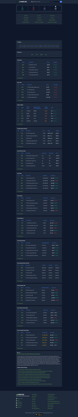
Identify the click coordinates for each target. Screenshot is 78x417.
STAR (22, 94)
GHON (32, 54)
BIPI (21, 203)
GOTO (22, 245)
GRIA (22, 87)
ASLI (23, 72)
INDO (37, 54)
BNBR (22, 205)
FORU (22, 133)
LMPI (22, 115)
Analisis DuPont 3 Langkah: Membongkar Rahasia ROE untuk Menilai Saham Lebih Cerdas (34, 374)
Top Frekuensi (39, 20)
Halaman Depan (20, 398)
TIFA (22, 113)
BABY (23, 64)
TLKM (22, 320)
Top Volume (26, 20)
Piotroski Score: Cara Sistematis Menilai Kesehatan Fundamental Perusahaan (32, 380)
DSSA (22, 188)
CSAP (22, 345)
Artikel (18, 400)
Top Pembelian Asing (35, 408)
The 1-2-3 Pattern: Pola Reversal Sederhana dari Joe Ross (29, 382)
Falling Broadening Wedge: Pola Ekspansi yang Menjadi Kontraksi (30, 379)
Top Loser (39, 15)
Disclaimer (19, 407)
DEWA (22, 295)
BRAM (22, 118)
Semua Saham (50, 408)
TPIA (22, 180)
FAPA (22, 138)
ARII (22, 110)
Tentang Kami (19, 402)
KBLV (23, 67)
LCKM (23, 74)
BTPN (22, 143)
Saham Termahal (50, 405)
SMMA (41, 54)
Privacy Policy (19, 405)
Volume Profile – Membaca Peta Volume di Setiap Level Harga (30, 369)
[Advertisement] (39, 32)
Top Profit (39, 17)
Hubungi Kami (19, 403)
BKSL (22, 272)
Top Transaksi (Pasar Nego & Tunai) (54, 403)
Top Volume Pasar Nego (39, 22)
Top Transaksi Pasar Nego (52, 22)
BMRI (22, 185)
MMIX (22, 155)
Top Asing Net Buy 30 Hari (52, 397)
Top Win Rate (26, 17)
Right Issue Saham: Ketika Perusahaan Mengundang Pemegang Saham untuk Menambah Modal (35, 384)
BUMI (22, 200)
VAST (22, 121)
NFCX (22, 92)
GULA (22, 163)
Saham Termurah (50, 406)
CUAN (22, 228)
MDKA (22, 275)
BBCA (22, 178)
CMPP (22, 315)
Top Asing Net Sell (26, 22)
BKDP (22, 160)
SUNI (46, 54)
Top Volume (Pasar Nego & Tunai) (53, 401)
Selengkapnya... (20, 78)
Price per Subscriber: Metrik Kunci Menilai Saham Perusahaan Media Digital (32, 372)
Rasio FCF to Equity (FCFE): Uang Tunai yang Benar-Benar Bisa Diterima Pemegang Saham (34, 377)
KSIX (22, 135)
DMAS (22, 270)
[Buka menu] (17, 2)
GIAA (22, 250)
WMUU (22, 317)
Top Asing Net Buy (52, 20)
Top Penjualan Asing (51, 394)
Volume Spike (52, 15)
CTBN (22, 89)
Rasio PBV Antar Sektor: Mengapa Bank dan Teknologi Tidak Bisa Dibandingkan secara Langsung (35, 371)
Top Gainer (26, 15)
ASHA (22, 255)
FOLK (23, 69)
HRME (22, 140)
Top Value (52, 17)
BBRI (22, 183)
